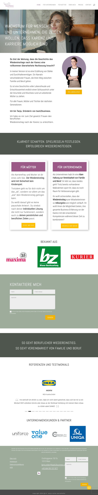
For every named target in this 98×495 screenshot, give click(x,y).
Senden (50, 317)
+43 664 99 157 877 (50, 468)
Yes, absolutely (74, 92)
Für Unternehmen (49, 5)
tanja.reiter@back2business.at (53, 465)
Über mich (72, 5)
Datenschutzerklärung (17, 464)
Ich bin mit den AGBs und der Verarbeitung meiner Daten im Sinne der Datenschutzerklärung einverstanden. (31, 312)
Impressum (13, 461)
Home (39, 5)
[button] (26, 411)
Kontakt (88, 5)
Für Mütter (62, 5)
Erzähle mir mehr (69, 226)
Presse (80, 5)
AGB (11, 467)
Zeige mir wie (28, 225)
